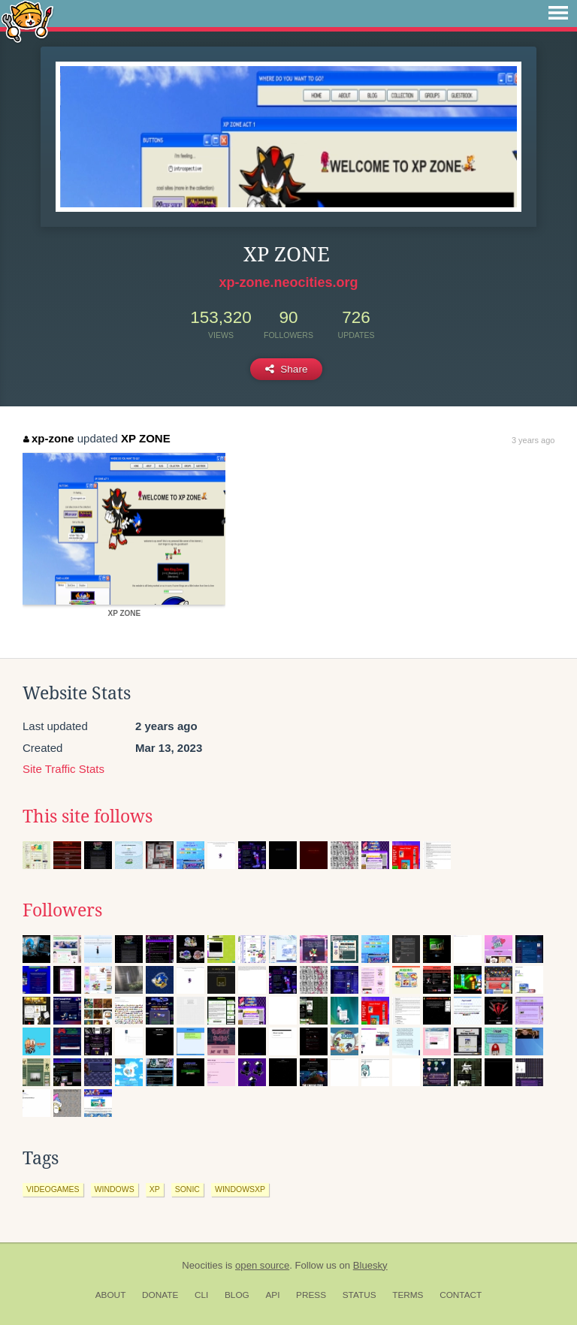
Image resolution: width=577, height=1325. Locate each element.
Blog (237, 1295)
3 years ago (533, 440)
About (110, 1295)
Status (359, 1295)
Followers (62, 910)
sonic (187, 1189)
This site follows (88, 816)
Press (311, 1295)
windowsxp (240, 1189)
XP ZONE (146, 438)
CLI (201, 1295)
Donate (160, 1295)
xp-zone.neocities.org (288, 282)
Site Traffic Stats (63, 768)
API (272, 1295)
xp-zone (48, 438)
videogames (53, 1189)
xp (155, 1189)
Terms (407, 1295)
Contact (461, 1295)
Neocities (202, 1265)
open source (262, 1265)
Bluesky (370, 1265)
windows (114, 1189)
